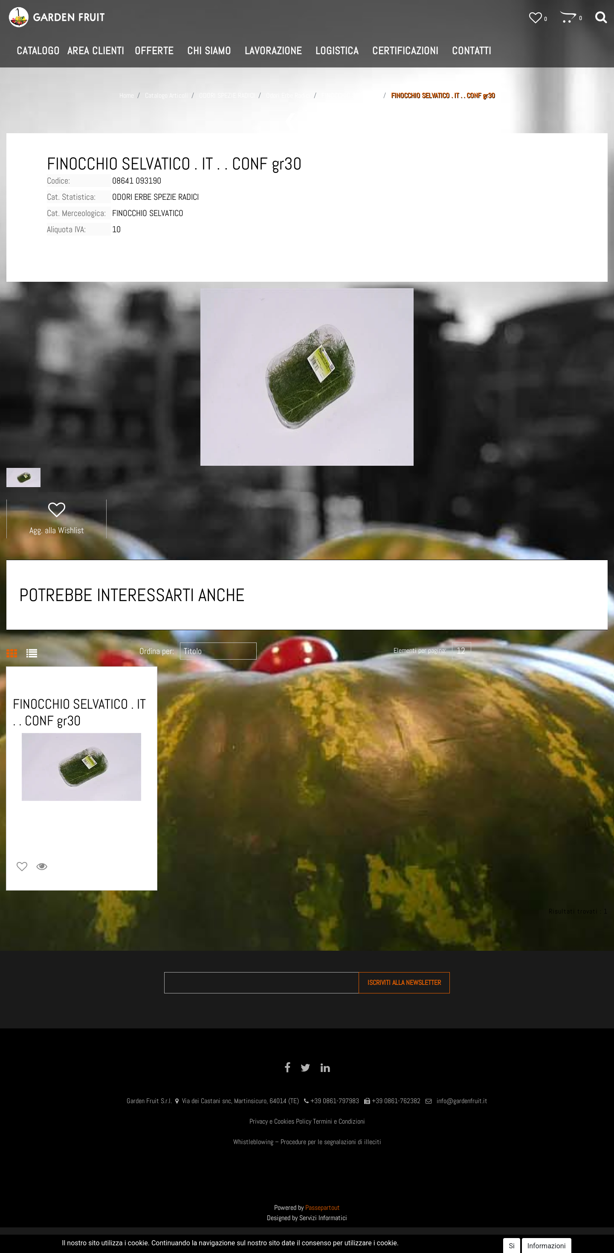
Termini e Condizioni (339, 1121)
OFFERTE (154, 50)
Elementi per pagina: (420, 650)
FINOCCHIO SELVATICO (350, 95)
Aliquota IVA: (66, 229)
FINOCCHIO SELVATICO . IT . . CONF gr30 (443, 95)
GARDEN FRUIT (263, 1240)
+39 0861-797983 (334, 1100)
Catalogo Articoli (166, 95)
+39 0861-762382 (396, 1100)
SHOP (310, 1240)
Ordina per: (156, 651)
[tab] (16, 654)
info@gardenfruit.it (462, 1100)
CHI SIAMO (209, 50)
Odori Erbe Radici (288, 95)
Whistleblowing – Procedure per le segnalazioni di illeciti (307, 1141)
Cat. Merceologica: (76, 213)
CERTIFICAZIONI (405, 50)
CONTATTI (471, 50)
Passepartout (322, 1207)
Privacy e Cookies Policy (280, 1121)
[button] (601, 17)
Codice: (58, 180)
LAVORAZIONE (273, 50)
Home (126, 95)
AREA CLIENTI (353, 1240)
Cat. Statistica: (71, 196)
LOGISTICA (337, 50)
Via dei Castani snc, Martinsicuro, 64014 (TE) (240, 1100)
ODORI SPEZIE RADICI (227, 95)
